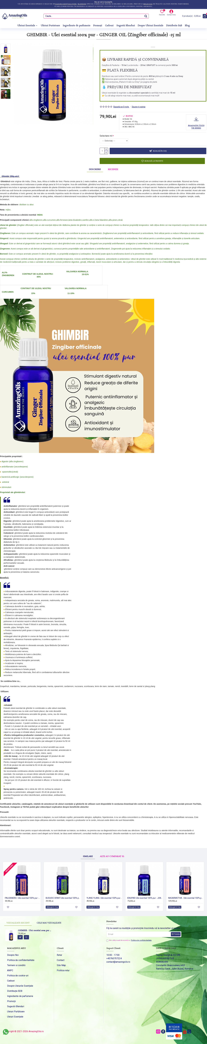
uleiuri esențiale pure (66, 4)
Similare (88, 856)
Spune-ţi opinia (138, 107)
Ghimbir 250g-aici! (11, 176)
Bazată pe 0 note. (121, 107)
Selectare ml (106, 135)
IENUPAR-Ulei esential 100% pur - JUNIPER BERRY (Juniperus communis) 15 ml (144, 898)
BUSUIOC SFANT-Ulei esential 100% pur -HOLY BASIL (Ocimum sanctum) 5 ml (63, 898)
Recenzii (113, 169)
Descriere (95, 169)
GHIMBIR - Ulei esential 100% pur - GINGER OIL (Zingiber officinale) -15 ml (35, 931)
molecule (147, 4)
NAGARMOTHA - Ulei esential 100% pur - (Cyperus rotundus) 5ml (185, 898)
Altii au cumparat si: (112, 856)
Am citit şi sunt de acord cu (129, 940)
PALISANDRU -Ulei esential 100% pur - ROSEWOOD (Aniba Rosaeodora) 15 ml (22, 898)
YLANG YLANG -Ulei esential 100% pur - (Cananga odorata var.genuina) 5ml (104, 898)
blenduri (82, 4)
